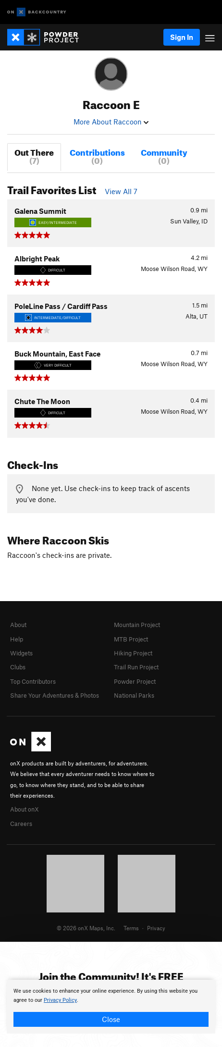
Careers (21, 823)
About (18, 624)
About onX (24, 809)
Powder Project (135, 681)
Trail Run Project (136, 667)
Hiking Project (133, 653)
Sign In (181, 37)
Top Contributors (33, 681)
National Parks (134, 695)
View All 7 (121, 191)
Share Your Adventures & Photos (54, 695)
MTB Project (131, 639)
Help (16, 639)
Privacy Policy (60, 1000)
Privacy (156, 927)
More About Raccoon (111, 121)
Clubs (17, 667)
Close (111, 1019)
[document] (111, 1006)
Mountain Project (137, 624)
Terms (131, 927)
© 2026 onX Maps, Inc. (86, 927)
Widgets (21, 653)
